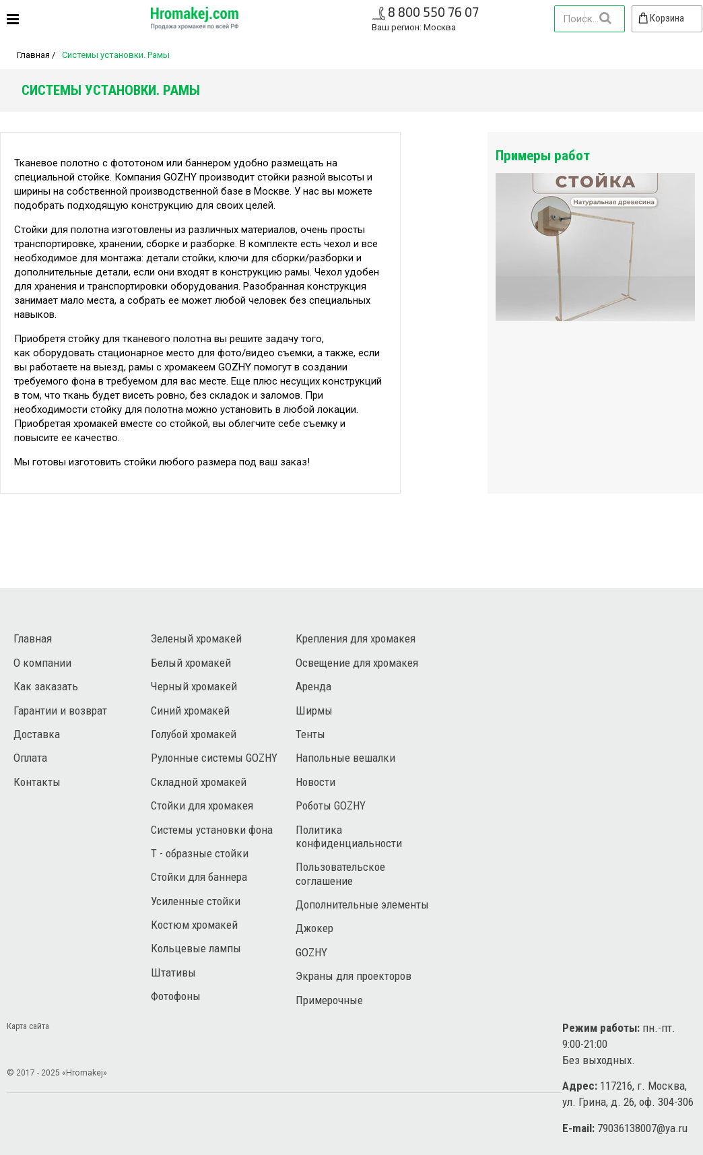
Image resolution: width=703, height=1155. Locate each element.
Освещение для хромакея (357, 662)
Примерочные (329, 1000)
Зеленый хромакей (196, 638)
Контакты (37, 782)
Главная (33, 55)
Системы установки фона (212, 829)
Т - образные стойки (199, 853)
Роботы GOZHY (331, 805)
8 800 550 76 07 (433, 12)
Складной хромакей (198, 782)
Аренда (313, 686)
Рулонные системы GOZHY (214, 757)
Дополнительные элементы (362, 904)
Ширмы (314, 710)
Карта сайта (28, 1026)
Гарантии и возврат (60, 710)
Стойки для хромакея (202, 805)
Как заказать (45, 686)
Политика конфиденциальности (349, 836)
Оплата (30, 757)
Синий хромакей (190, 710)
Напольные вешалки (345, 757)
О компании (42, 662)
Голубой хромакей (193, 734)
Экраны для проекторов (353, 976)
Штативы (173, 972)
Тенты (310, 734)
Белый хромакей (191, 662)
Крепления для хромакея (355, 638)
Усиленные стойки (195, 901)
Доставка (36, 734)
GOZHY (311, 952)
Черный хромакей (194, 686)
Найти (604, 18)
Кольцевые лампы (196, 948)
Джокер (314, 928)
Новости (315, 782)
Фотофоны (176, 996)
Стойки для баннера (199, 877)
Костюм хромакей (194, 924)
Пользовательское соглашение (340, 873)
